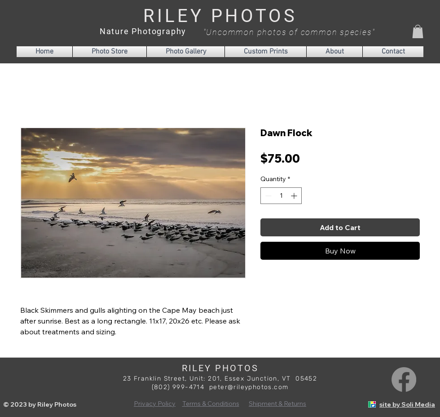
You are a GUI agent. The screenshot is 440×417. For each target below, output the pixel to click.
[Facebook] (404, 379)
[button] (417, 31)
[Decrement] (267, 196)
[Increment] (294, 196)
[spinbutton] (281, 196)
